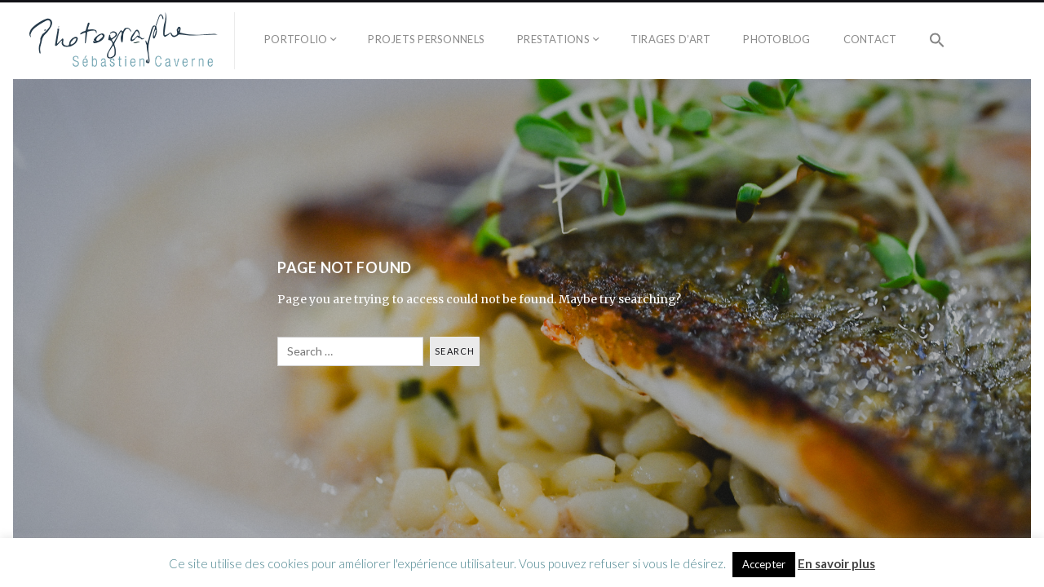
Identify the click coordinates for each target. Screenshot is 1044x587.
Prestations (553, 39)
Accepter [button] (763, 564)
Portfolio (295, 39)
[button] (937, 41)
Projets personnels (426, 39)
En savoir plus (836, 563)
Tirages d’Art (670, 39)
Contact (870, 39)
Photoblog (776, 39)
